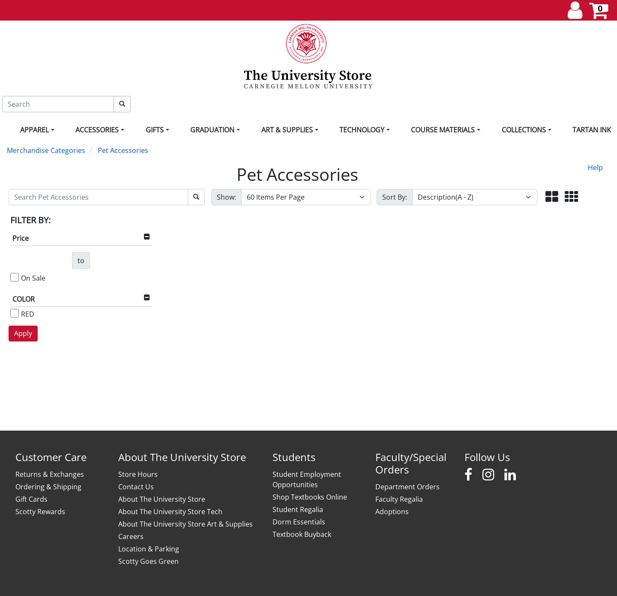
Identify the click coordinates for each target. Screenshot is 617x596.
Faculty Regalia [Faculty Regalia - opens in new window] (399, 499)
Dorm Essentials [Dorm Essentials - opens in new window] (299, 522)
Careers (131, 536)
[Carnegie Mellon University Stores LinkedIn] (510, 475)
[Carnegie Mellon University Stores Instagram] (488, 475)
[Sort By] (475, 197)
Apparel (34, 130)
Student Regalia (298, 509)
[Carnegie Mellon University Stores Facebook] (468, 475)
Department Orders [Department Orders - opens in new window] (407, 486)
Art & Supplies (287, 130)
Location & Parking (148, 549)
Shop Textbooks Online (310, 497)
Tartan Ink (591, 130)
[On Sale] (14, 277)
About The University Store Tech (170, 511)
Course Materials (443, 130)
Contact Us (136, 486)
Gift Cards (31, 499)
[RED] (14, 313)
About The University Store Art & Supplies (185, 524)
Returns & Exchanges (49, 474)
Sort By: (394, 197)
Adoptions (392, 511)
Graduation (212, 130)
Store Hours (138, 474)
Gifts (155, 130)
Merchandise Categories (46, 150)
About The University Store (161, 499)
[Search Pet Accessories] (98, 197)
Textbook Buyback (302, 534)
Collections (524, 130)
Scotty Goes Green (148, 561)
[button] (552, 197)
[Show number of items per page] (306, 197)
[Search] (58, 104)
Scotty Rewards (40, 511)
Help (595, 167)
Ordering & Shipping (48, 486)
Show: (226, 197)
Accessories (97, 130)
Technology (361, 130)
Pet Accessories (123, 150)
